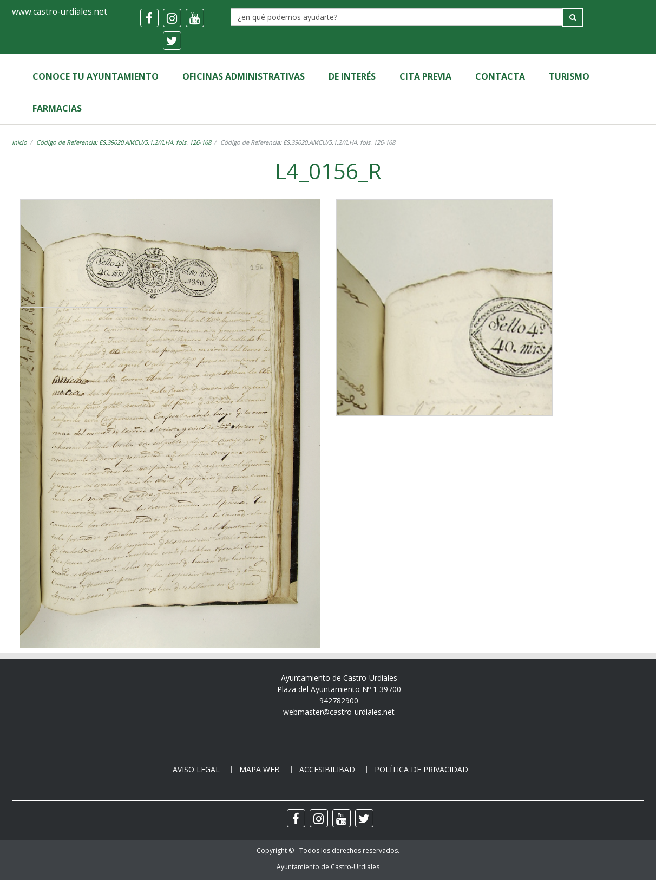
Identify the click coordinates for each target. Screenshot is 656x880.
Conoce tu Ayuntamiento (95, 76)
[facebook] (149, 18)
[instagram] (172, 18)
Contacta (500, 76)
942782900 (338, 700)
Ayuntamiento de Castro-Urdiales (328, 866)
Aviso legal (196, 769)
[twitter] (172, 40)
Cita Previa (425, 76)
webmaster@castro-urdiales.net (339, 712)
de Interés (352, 76)
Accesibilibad (327, 769)
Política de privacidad (421, 769)
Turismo (569, 76)
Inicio (19, 142)
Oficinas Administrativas (243, 76)
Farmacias (57, 108)
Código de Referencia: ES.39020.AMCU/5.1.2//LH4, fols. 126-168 (123, 142)
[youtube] (195, 18)
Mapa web (259, 769)
